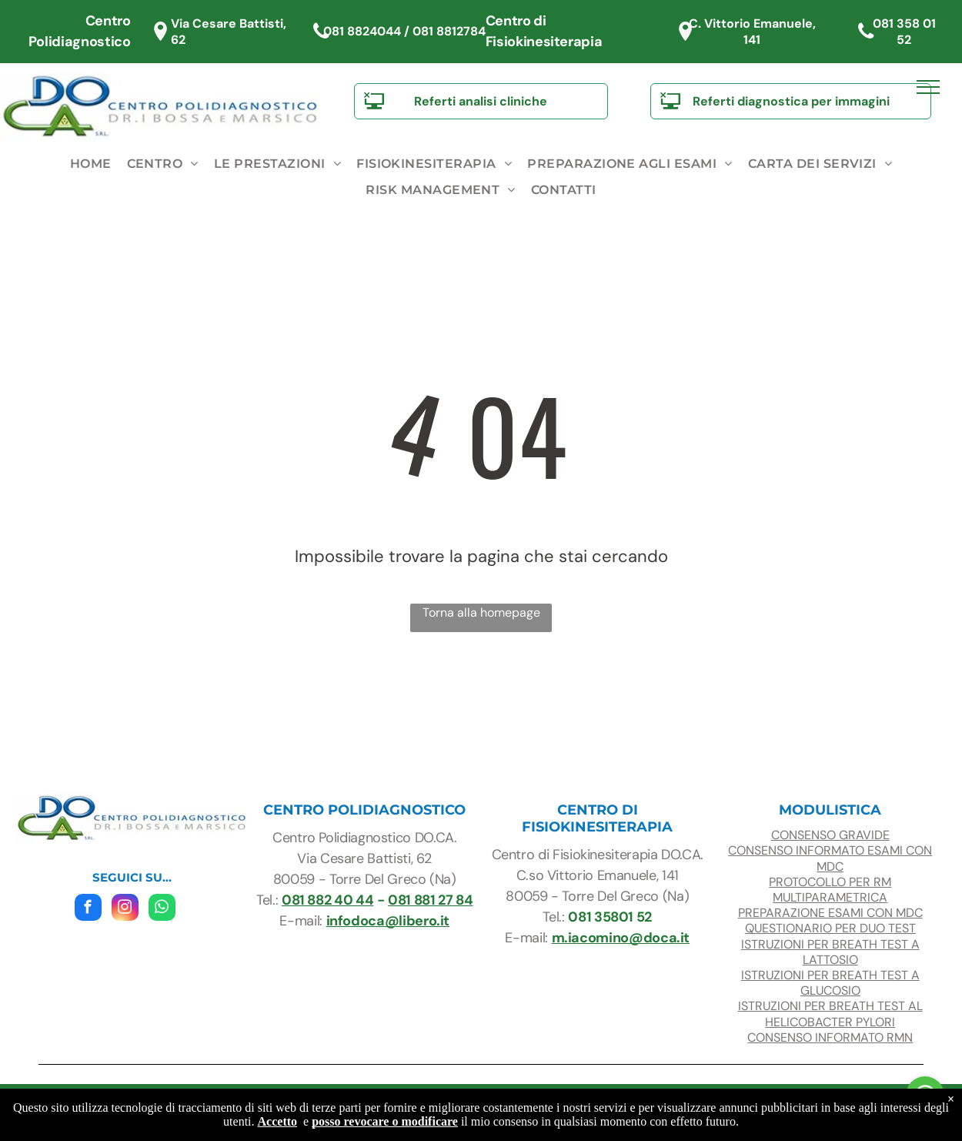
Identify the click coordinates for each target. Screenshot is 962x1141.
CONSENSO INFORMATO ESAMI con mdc (830, 858)
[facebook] (88, 909)
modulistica (830, 809)
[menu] (928, 87)
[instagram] (125, 909)
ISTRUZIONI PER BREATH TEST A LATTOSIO (830, 952)
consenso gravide (830, 835)
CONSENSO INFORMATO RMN (830, 1037)
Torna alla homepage (481, 612)
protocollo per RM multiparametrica (830, 889)
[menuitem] (90, 164)
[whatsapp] (162, 909)
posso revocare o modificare (385, 1121)
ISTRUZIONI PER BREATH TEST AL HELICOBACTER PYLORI (830, 1013)
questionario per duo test (830, 928)
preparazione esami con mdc (830, 913)
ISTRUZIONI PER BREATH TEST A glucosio (830, 983)
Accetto (278, 1121)
